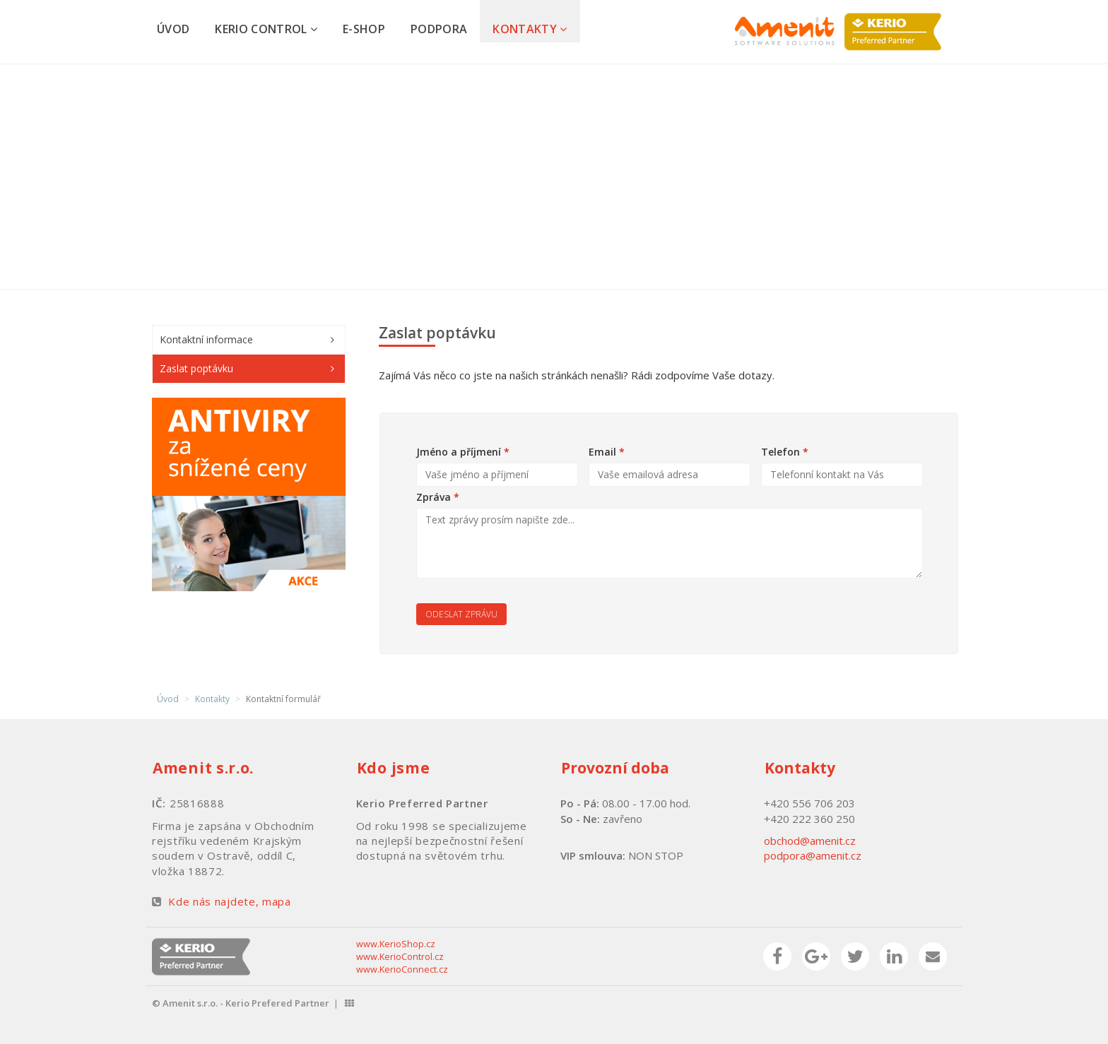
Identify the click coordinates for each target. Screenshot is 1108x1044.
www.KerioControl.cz (400, 957)
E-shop (364, 29)
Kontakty (530, 29)
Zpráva (437, 497)
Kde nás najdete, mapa (229, 901)
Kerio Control (266, 29)
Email (607, 451)
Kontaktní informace (206, 339)
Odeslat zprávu (461, 614)
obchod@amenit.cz (810, 841)
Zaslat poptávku (196, 368)
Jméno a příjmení (462, 451)
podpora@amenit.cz (812, 855)
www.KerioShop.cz (395, 944)
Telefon (784, 451)
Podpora (439, 29)
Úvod (173, 29)
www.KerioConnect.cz (402, 969)
